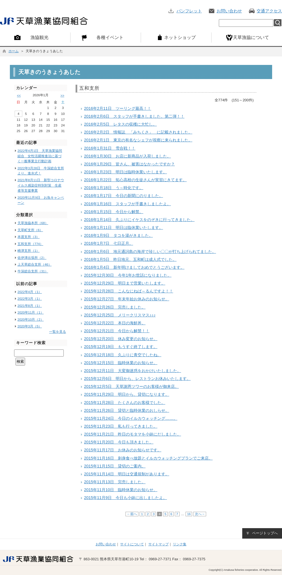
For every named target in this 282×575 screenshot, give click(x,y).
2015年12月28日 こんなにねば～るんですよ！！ (128, 291)
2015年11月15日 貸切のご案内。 (115, 466)
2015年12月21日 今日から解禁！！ (116, 331)
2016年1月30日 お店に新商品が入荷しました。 (127, 156)
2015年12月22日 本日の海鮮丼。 (115, 323)
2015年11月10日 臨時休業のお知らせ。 (120, 489)
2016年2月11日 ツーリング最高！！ (117, 108)
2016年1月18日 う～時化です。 (113, 187)
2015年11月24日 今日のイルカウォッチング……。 (130, 418)
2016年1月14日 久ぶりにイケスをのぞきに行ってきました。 (139, 219)
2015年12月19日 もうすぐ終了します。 (120, 346)
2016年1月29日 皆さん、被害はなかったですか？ (129, 164)
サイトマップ (158, 544)
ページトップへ (265, 533)
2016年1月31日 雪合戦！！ (109, 148)
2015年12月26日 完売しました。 (115, 307)
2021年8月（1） (29, 305)
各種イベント (110, 37)
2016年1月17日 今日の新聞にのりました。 (123, 195)
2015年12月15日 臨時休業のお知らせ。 (120, 362)
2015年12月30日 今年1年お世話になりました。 (127, 275)
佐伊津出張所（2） (31, 257)
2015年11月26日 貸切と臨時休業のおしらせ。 (126, 410)
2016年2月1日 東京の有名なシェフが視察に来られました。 (138, 140)
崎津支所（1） (28, 250)
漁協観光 (39, 37)
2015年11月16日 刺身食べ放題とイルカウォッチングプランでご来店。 (148, 458)
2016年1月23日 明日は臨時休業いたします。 (125, 172)
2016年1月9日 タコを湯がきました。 (118, 235)
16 (188, 514)
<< (19, 95)
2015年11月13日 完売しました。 (115, 482)
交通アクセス (269, 10)
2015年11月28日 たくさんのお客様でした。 (124, 402)
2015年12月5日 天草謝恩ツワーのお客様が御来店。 (131, 386)
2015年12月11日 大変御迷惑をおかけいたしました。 (132, 370)
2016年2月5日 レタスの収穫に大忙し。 (120, 124)
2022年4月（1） (29, 292)
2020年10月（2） (30, 319)
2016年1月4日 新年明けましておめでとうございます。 (134, 267)
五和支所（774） (30, 244)
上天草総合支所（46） (34, 264)
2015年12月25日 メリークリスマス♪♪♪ (120, 315)
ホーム (13, 51)
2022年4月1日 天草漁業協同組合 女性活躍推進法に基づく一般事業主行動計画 (39, 156)
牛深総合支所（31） (32, 271)
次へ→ (200, 514)
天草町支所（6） (30, 230)
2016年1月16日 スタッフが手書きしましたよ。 (127, 204)
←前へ (132, 514)
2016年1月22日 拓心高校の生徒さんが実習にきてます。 (135, 180)
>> (62, 95)
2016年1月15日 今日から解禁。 (113, 211)
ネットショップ (180, 37)
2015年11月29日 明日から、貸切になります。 (126, 394)
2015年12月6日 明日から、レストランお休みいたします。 (137, 378)
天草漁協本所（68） (32, 223)
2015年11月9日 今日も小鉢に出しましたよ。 (125, 497)
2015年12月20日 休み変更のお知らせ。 (120, 338)
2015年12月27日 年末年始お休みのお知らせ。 (126, 299)
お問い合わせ (229, 10)
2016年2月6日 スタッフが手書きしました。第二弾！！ (134, 116)
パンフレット (189, 10)
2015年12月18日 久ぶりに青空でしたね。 (122, 355)
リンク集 (179, 544)
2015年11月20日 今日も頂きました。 (118, 442)
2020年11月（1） (30, 312)
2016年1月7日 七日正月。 (108, 243)
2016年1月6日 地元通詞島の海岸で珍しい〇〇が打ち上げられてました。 (150, 251)
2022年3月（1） (29, 298)
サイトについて (132, 544)
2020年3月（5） (29, 326)
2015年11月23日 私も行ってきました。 (120, 426)
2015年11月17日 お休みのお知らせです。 (122, 450)
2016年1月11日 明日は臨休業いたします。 (123, 227)
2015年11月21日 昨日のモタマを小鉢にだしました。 (132, 434)
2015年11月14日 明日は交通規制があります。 (126, 474)
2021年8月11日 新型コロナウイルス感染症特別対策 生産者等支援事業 (40, 185)
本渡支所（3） (28, 237)
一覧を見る (57, 331)
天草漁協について (251, 37)
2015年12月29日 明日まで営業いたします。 (124, 283)
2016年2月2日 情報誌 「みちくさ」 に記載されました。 (138, 132)
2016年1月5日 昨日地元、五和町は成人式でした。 (130, 259)
